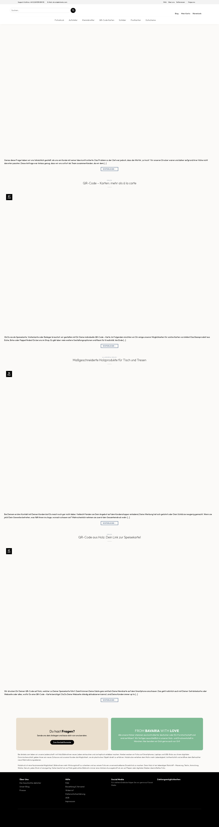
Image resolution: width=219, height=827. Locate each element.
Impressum (70, 801)
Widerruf (69, 790)
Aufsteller (73, 20)
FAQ (164, 2)
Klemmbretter (88, 20)
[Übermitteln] (73, 10)
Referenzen (180, 2)
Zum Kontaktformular (62, 742)
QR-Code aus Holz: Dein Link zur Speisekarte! (109, 537)
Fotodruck (59, 20)
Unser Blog (24, 786)
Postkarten (136, 20)
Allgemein (106, 357)
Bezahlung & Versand (74, 786)
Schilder (122, 20)
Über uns (171, 2)
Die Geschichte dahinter (30, 783)
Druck (109, 180)
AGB (67, 797)
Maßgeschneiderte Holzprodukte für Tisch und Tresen (109, 360)
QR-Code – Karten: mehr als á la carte (109, 183)
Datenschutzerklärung (75, 794)
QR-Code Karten (106, 20)
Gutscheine (151, 20)
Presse (23, 790)
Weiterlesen (109, 169)
